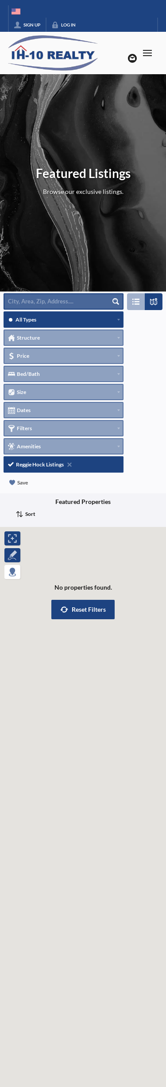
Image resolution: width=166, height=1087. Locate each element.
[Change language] (16, 11)
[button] (83, 609)
